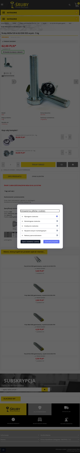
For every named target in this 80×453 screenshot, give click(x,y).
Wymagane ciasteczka (31, 216)
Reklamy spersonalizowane (32, 235)
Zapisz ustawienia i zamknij (30, 242)
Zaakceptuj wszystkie (51, 242)
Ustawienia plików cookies (33, 211)
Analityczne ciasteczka (31, 226)
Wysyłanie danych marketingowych (35, 231)
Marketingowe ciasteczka (32, 221)
